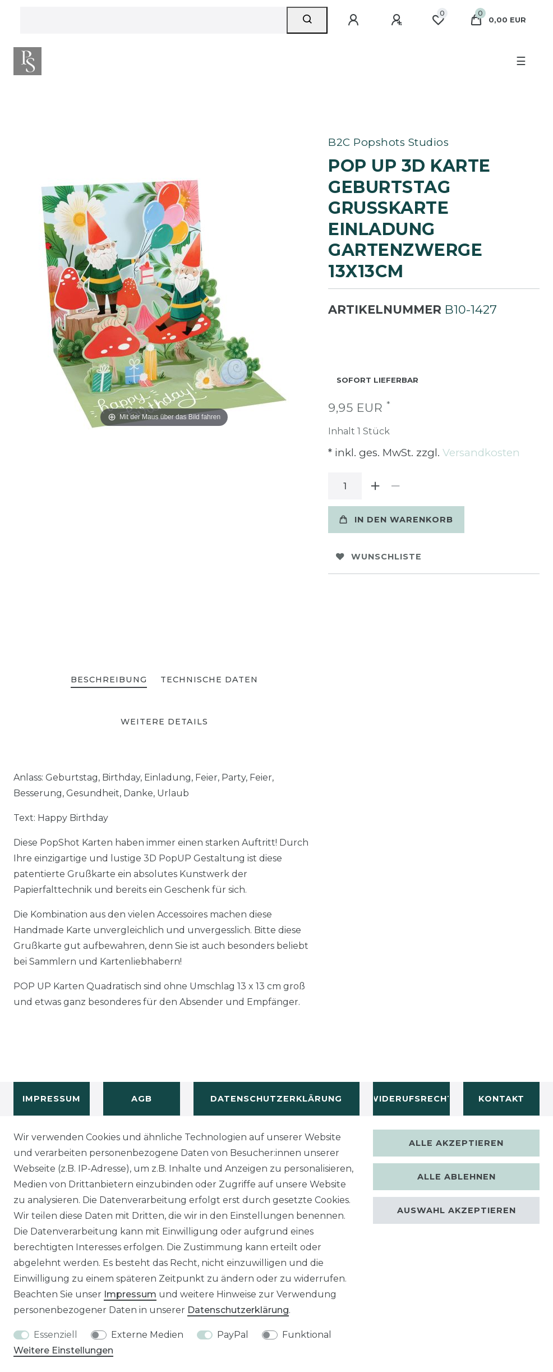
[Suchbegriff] (153, 20)
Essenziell (55, 1334)
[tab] (109, 680)
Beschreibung (109, 679)
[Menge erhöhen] (375, 485)
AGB (141, 1099)
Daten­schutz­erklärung (238, 1310)
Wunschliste (379, 557)
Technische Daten (209, 679)
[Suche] (307, 20)
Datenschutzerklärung (276, 1099)
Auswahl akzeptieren (456, 1210)
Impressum (51, 1099)
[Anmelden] (355, 20)
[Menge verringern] (395, 485)
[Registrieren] (398, 20)
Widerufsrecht (411, 1099)
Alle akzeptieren (456, 1143)
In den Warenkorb (396, 520)
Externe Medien (147, 1334)
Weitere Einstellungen (63, 1350)
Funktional (306, 1334)
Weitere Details (164, 722)
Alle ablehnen (456, 1177)
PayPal (232, 1334)
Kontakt (501, 1099)
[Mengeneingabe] (345, 485)
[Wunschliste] (438, 20)
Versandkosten (480, 452)
